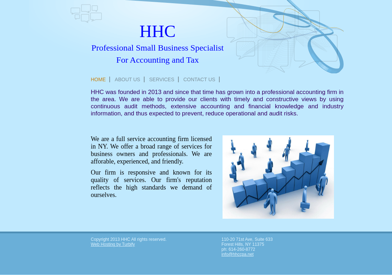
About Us (127, 79)
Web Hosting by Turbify (113, 244)
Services (161, 79)
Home (98, 79)
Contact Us (199, 79)
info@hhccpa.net (237, 254)
